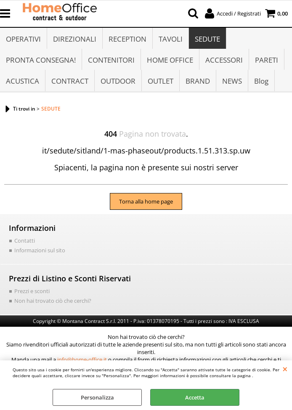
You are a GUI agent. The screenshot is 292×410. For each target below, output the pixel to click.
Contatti (24, 240)
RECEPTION (127, 39)
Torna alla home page (146, 201)
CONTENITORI (111, 60)
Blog (261, 81)
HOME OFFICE (170, 60)
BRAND (198, 81)
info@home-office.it (82, 359)
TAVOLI (171, 39)
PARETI (266, 60)
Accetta (194, 397)
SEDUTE (207, 39)
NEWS (232, 81)
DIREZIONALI (74, 39)
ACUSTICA (22, 81)
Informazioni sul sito (39, 250)
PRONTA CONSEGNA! (41, 60)
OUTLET (160, 81)
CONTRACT (69, 81)
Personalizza (97, 397)
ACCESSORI (224, 60)
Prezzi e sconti (32, 291)
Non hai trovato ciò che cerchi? (52, 300)
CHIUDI (285, 369)
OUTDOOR (118, 81)
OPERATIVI (23, 39)
